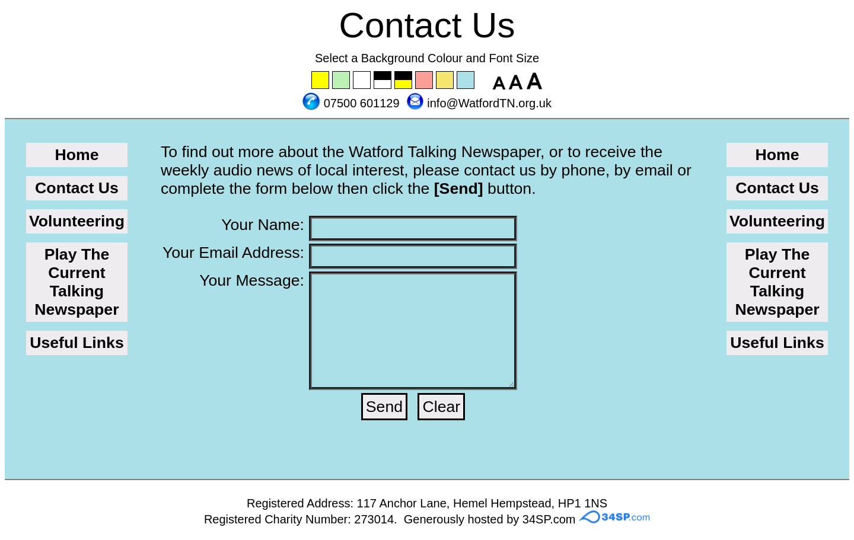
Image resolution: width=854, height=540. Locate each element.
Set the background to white (362, 81)
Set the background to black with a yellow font (404, 81)
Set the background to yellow (321, 81)
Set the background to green (341, 81)
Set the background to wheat (445, 81)
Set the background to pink (425, 81)
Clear (441, 407)
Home (76, 155)
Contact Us (77, 188)
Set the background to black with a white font (383, 81)
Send (384, 407)
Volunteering (77, 221)
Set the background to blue (466, 81)
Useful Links (77, 343)
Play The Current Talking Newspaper (76, 281)
